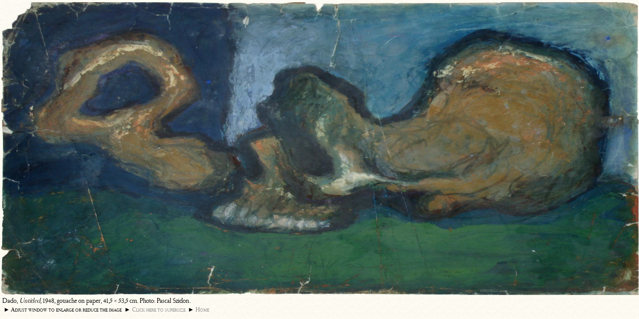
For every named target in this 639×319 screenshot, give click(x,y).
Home (202, 309)
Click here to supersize (158, 309)
